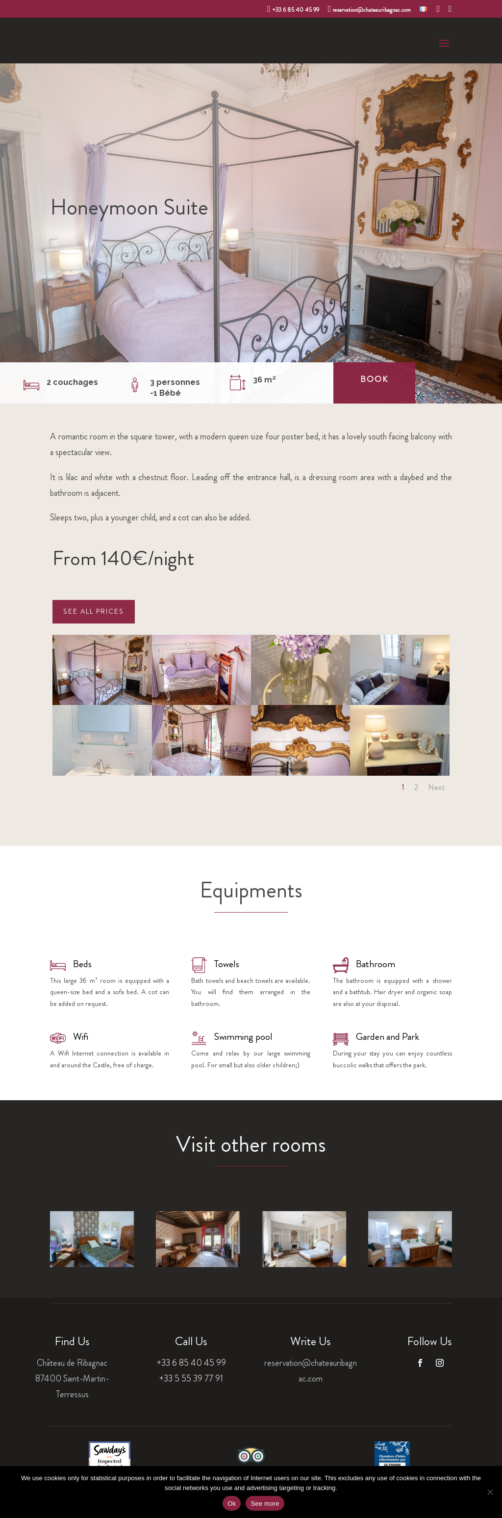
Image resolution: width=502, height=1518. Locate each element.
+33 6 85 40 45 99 (293, 9)
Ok (231, 1503)
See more (265, 1503)
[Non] (490, 1492)
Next (436, 787)
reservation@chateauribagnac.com (369, 9)
